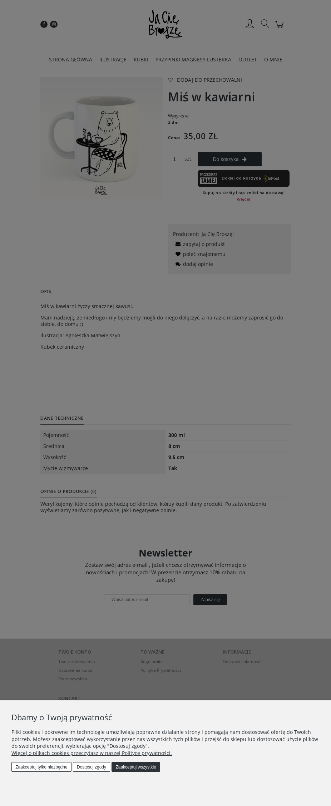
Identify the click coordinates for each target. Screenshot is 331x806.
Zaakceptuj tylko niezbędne (41, 767)
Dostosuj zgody (91, 767)
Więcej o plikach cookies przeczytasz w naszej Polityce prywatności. (91, 753)
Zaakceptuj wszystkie (135, 767)
